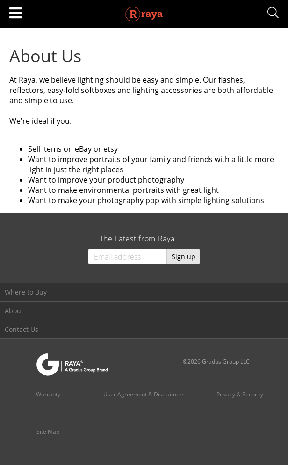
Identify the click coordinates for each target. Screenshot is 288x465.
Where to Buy (26, 292)
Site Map (47, 432)
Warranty (48, 394)
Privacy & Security (239, 394)
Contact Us (21, 329)
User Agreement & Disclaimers (144, 394)
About (14, 310)
